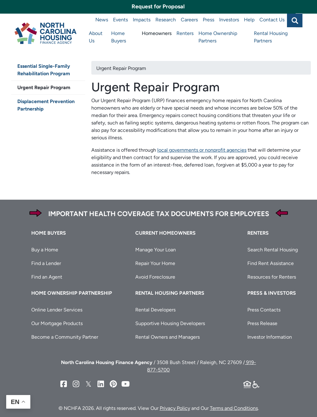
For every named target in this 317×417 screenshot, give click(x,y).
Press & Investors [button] (271, 293)
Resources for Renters (271, 277)
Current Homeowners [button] (165, 233)
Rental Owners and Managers (167, 337)
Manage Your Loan (155, 250)
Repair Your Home (155, 263)
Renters (184, 33)
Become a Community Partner (64, 337)
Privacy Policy (175, 408)
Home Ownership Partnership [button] (71, 293)
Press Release (262, 323)
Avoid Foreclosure (155, 277)
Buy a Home (44, 250)
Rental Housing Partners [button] (169, 293)
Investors (229, 20)
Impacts (141, 20)
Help (249, 20)
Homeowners (157, 33)
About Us (95, 37)
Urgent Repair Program (43, 87)
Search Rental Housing (272, 250)
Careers (189, 20)
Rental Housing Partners (271, 37)
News (101, 20)
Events (120, 20)
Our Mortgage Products (57, 323)
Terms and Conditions (234, 408)
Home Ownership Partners (217, 37)
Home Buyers (118, 37)
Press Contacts (263, 310)
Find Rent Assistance (270, 263)
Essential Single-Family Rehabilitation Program (43, 69)
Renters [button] (258, 233)
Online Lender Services (56, 310)
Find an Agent (46, 277)
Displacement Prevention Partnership (46, 105)
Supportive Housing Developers (170, 323)
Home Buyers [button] (48, 233)
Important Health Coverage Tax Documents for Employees (158, 214)
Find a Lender (46, 263)
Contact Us (271, 20)
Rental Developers (155, 310)
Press (208, 20)
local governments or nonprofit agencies (201, 150)
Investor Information (269, 337)
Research (165, 20)
